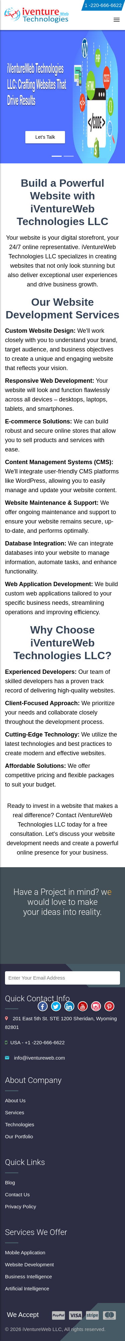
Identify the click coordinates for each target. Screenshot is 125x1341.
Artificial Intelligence (27, 1288)
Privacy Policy (20, 1206)
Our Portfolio (19, 1136)
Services (14, 1112)
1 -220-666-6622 (103, 5)
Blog (10, 1182)
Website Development (29, 1264)
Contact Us (17, 1194)
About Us (15, 1100)
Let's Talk (45, 137)
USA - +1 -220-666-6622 (35, 1042)
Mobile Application (25, 1252)
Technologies (19, 1124)
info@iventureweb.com (39, 1058)
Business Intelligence (28, 1276)
